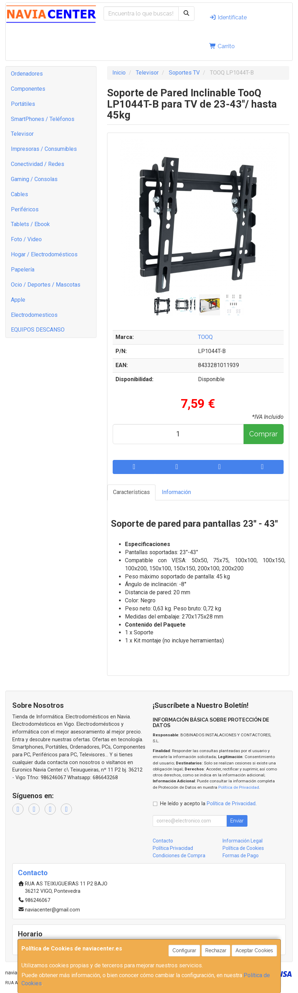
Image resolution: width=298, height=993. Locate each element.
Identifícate (228, 17)
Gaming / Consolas (34, 179)
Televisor (22, 133)
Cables (19, 194)
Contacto (163, 841)
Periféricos (25, 209)
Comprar (263, 434)
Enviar (237, 821)
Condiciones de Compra (179, 855)
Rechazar (215, 950)
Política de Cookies (243, 848)
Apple (18, 299)
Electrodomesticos (34, 315)
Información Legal (243, 841)
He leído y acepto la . (208, 804)
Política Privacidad (173, 848)
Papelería (22, 269)
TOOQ (205, 337)
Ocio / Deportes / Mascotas (45, 284)
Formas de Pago (241, 855)
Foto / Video (26, 239)
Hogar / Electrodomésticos (44, 254)
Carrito (222, 46)
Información (176, 492)
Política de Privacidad (238, 787)
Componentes (28, 88)
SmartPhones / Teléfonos (42, 119)
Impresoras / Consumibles (44, 149)
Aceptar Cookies (254, 950)
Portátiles (23, 104)
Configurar (184, 950)
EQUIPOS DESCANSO (38, 329)
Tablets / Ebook (30, 224)
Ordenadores (27, 73)
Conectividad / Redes (37, 164)
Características (131, 492)
